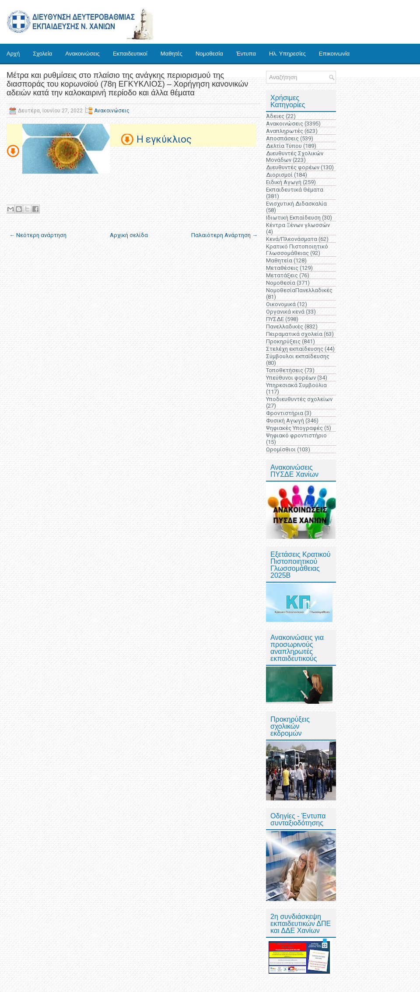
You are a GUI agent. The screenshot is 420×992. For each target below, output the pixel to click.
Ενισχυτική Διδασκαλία (296, 203)
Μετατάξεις (282, 275)
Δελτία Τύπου (284, 146)
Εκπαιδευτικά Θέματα (294, 189)
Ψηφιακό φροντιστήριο (296, 435)
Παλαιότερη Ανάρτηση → (224, 235)
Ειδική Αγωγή (283, 182)
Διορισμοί (279, 174)
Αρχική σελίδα (129, 235)
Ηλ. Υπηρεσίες (287, 53)
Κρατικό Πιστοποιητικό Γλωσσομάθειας (297, 249)
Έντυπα (246, 53)
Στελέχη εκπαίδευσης (294, 349)
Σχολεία (42, 53)
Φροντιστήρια (284, 413)
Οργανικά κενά (285, 311)
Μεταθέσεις (282, 268)
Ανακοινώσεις (82, 53)
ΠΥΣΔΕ (275, 319)
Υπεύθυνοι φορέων (291, 377)
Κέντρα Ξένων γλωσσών (298, 225)
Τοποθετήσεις (284, 370)
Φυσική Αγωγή (285, 420)
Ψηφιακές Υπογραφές (294, 428)
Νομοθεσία (209, 53)
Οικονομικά (281, 304)
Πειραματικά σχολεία (294, 334)
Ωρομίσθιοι (281, 449)
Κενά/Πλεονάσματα (291, 239)
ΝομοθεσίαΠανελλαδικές (299, 290)
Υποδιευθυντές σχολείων (299, 399)
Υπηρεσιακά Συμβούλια (296, 385)
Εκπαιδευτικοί (130, 53)
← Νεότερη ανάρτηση (37, 235)
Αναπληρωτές (284, 131)
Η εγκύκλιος (164, 139)
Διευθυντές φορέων (292, 167)
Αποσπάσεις (282, 138)
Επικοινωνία (334, 53)
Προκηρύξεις (283, 341)
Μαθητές (171, 53)
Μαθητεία (279, 260)
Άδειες (275, 116)
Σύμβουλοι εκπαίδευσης (297, 356)
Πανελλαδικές (284, 326)
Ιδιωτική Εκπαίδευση (293, 217)
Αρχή (13, 53)
